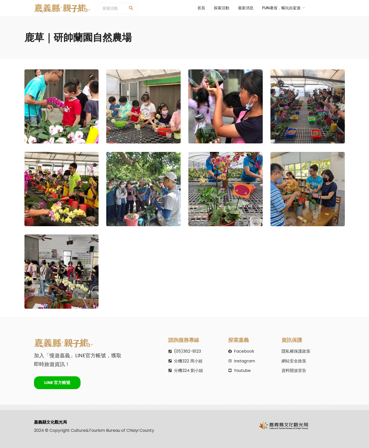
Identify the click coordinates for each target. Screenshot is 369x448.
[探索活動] (131, 8)
